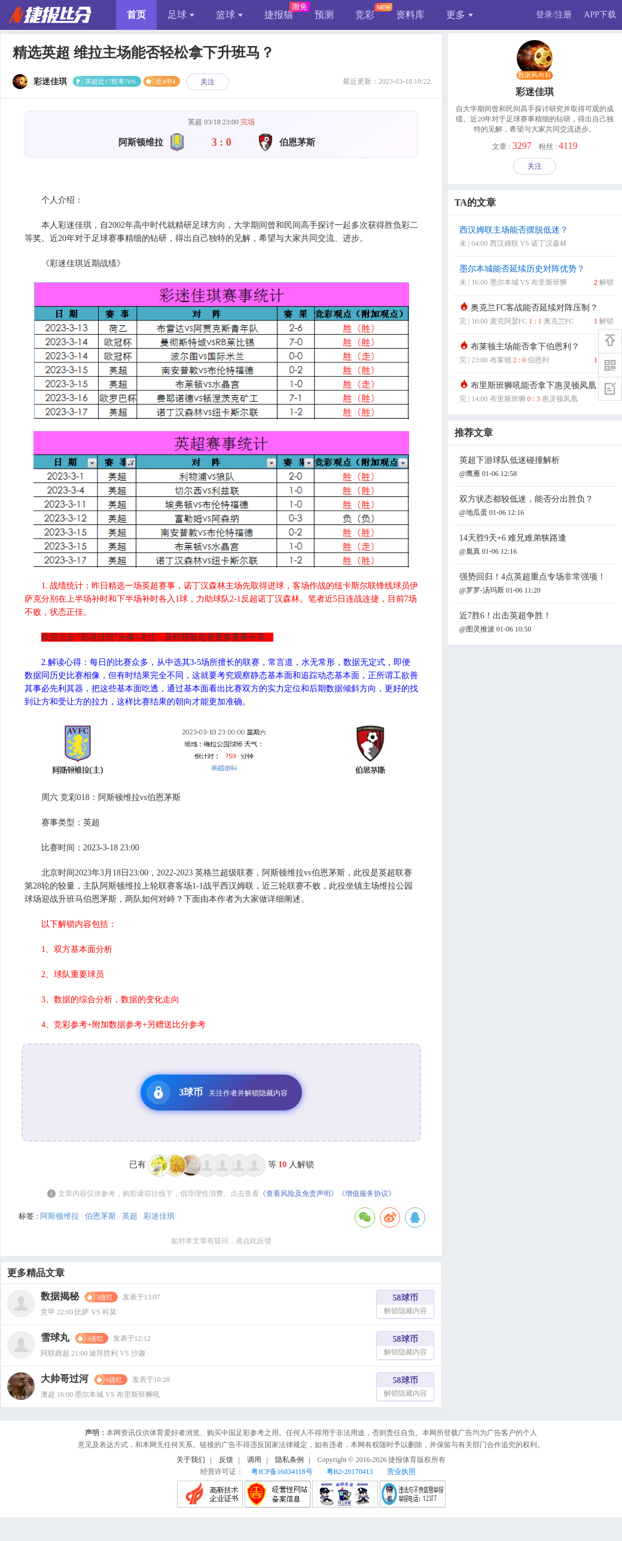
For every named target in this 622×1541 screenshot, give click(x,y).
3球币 (217, 1092)
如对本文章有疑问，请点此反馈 (221, 1241)
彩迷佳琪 (159, 1216)
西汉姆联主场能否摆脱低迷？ (536, 237)
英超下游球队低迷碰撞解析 (536, 468)
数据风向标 (534, 75)
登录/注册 (554, 14)
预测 (324, 15)
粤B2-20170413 (350, 1471)
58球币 (405, 1305)
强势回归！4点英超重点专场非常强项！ (536, 584)
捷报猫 (278, 15)
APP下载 (600, 14)
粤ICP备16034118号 (281, 1471)
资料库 (410, 15)
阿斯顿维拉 (59, 1216)
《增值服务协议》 (366, 1193)
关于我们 (190, 1459)
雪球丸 (55, 1337)
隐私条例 (289, 1459)
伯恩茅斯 (100, 1216)
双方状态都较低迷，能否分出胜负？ (536, 507)
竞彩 (364, 15)
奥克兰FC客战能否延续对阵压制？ (536, 315)
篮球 (229, 15)
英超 (130, 1216)
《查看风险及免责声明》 (298, 1193)
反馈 (226, 1459)
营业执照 (401, 1471)
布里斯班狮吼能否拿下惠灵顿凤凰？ (536, 393)
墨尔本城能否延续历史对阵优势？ (536, 276)
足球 (180, 15)
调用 (254, 1459)
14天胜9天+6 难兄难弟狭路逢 (536, 545)
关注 (207, 82)
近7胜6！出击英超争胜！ (536, 623)
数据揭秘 (60, 1296)
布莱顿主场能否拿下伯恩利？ (536, 354)
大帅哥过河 (65, 1379)
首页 (136, 15)
